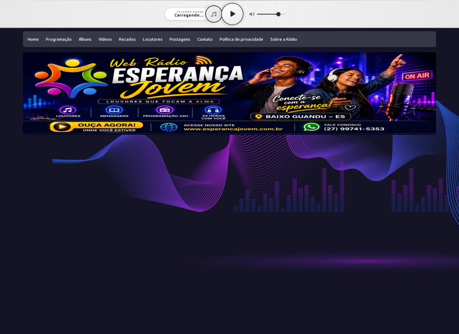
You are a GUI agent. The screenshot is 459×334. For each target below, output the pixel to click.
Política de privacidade (241, 39)
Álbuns (85, 39)
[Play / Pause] (232, 14)
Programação (59, 39)
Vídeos (105, 39)
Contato (205, 39)
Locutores (153, 39)
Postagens (180, 39)
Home (33, 39)
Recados (127, 39)
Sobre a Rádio (283, 39)
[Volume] (271, 14)
